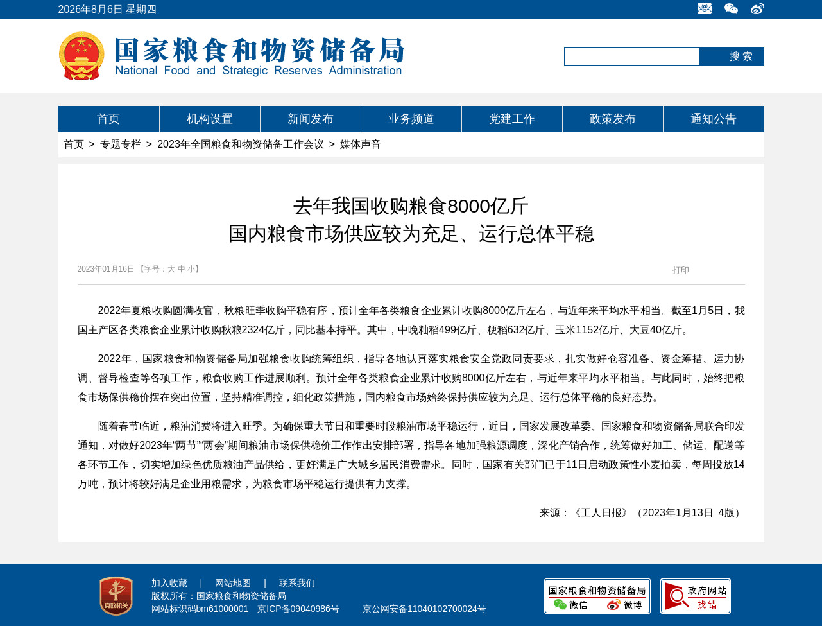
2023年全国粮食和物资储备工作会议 (240, 144)
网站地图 (233, 583)
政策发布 (613, 118)
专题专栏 (120, 144)
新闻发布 (310, 118)
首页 (108, 118)
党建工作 (512, 118)
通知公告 (713, 118)
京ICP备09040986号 (298, 609)
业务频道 (411, 118)
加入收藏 (169, 583)
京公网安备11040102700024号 (424, 609)
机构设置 (210, 118)
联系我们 (297, 583)
